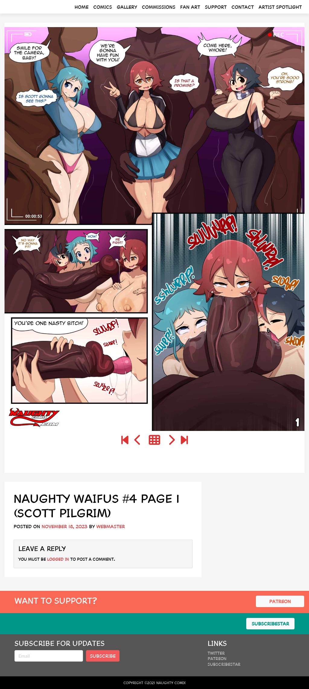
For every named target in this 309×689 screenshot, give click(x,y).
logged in (58, 559)
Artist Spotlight (280, 7)
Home (81, 7)
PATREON (280, 601)
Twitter (216, 653)
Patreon (217, 658)
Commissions (158, 7)
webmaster (110, 526)
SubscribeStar (224, 664)
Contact (242, 7)
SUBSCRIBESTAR (270, 623)
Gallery (127, 7)
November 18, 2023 (65, 526)
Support (216, 7)
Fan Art (190, 7)
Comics (102, 7)
